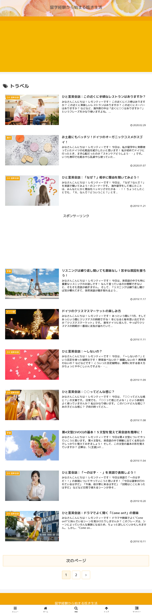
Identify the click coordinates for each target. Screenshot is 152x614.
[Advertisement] (76, 46)
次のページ (76, 560)
